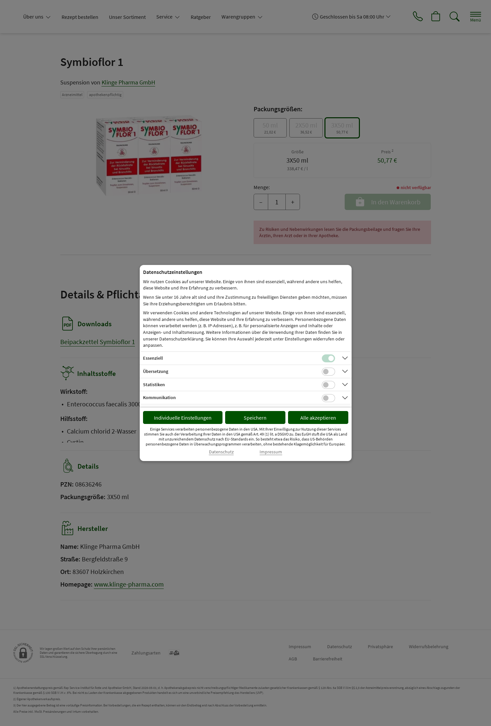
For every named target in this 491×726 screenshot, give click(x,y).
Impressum (271, 452)
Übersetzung (155, 371)
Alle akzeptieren (318, 417)
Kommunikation (159, 397)
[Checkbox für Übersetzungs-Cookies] (328, 372)
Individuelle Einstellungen (183, 417)
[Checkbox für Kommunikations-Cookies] (328, 398)
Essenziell (153, 358)
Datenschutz (221, 452)
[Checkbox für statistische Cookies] (328, 385)
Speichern (255, 417)
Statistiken (154, 385)
